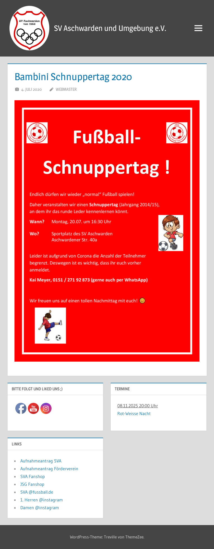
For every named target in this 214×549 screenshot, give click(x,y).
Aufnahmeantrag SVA (40, 461)
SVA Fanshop (32, 476)
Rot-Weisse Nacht (134, 413)
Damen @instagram (39, 507)
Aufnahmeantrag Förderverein (49, 468)
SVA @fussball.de (36, 492)
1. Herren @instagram (41, 500)
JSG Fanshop (32, 484)
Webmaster (66, 89)
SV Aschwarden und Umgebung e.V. (110, 28)
